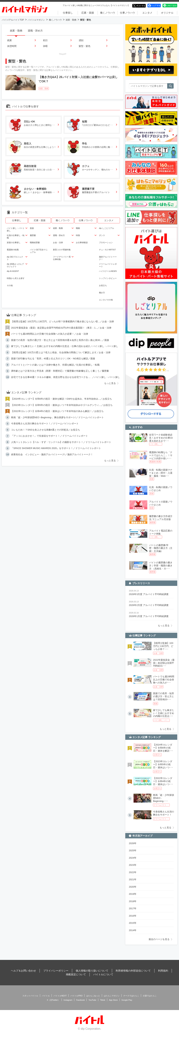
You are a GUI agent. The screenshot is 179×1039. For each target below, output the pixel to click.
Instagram (68, 1000)
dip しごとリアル (106, 228)
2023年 (132, 865)
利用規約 (163, 970)
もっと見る (110, 383)
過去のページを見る (159, 939)
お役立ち (103, 285)
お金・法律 (58, 242)
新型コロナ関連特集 (62, 250)
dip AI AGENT (13, 271)
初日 (45, 40)
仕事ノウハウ (127, 12)
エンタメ (147, 12)
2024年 (132, 857)
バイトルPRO (76, 996)
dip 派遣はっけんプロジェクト (15, 265)
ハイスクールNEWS (108, 271)
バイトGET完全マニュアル (39, 251)
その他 (10, 285)
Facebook (80, 1000)
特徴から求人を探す (16, 278)
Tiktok (102, 1000)
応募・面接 (87, 12)
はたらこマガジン (112, 996)
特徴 (78, 235)
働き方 (102, 293)
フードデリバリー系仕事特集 (62, 258)
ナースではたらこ (131, 996)
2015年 (132, 923)
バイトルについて (103, 974)
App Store (113, 1000)
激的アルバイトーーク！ (108, 258)
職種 (78, 228)
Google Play (127, 1000)
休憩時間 (11, 46)
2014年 (132, 930)
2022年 (132, 872)
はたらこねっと (93, 996)
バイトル (46, 996)
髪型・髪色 (84, 46)
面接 (32, 228)
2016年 (132, 915)
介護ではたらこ (150, 996)
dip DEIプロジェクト (15, 258)
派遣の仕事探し (14, 242)
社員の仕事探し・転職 (16, 236)
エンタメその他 (106, 300)
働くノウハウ (107, 12)
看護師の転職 (13, 250)
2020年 (132, 886)
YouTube (92, 1000)
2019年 (132, 894)
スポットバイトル (30, 996)
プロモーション (106, 242)
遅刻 (81, 40)
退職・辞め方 (35, 30)
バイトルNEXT (60, 996)
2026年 (132, 843)
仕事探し (68, 12)
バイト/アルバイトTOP (13, 20)
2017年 (132, 908)
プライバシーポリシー (55, 970)
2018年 (132, 901)
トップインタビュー (108, 278)
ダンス (102, 235)
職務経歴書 (35, 242)
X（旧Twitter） (53, 1000)
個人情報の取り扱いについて (92, 970)
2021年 (132, 879)
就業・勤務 (71, 20)
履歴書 (33, 235)
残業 (9, 40)
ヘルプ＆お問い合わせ (23, 970)
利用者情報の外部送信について (133, 970)
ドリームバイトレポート (108, 265)
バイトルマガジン (36, 20)
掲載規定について (76, 974)
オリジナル (167, 12)
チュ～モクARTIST (107, 250)
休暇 (45, 46)
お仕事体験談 (82, 242)
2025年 (132, 850)
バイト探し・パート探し (16, 229)
